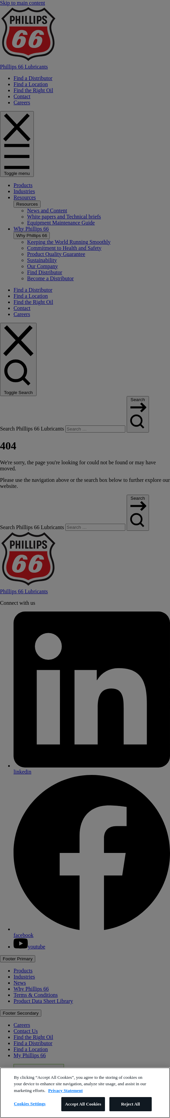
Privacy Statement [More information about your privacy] (65, 1090)
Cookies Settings (29, 1103)
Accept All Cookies (83, 1104)
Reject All (130, 1104)
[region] (85, 1092)
